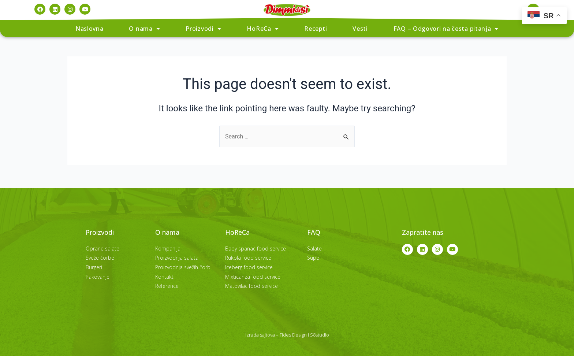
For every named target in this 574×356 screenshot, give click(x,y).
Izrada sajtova (260, 334)
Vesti (360, 29)
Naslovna (89, 29)
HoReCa (263, 28)
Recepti (315, 29)
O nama (144, 28)
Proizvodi (203, 28)
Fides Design (293, 334)
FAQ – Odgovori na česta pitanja (446, 28)
